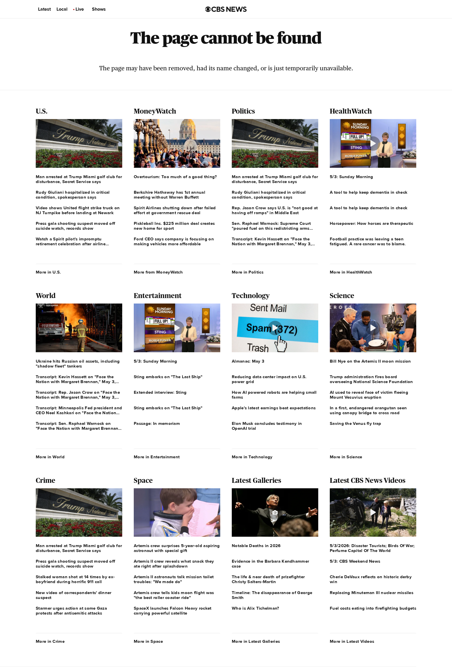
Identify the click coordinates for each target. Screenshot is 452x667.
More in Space (148, 641)
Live (80, 9)
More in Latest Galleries (256, 641)
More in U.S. (48, 272)
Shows (99, 9)
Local (61, 9)
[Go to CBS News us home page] (226, 9)
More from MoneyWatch (158, 272)
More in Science (346, 456)
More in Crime (50, 641)
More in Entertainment (157, 456)
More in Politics (247, 272)
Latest (44, 9)
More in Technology (252, 456)
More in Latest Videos (352, 641)
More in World (50, 456)
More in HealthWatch (351, 272)
